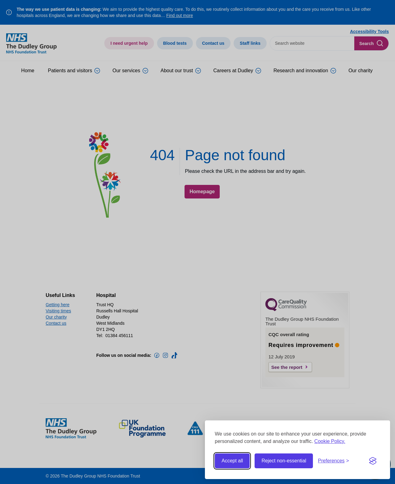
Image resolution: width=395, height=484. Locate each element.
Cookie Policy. (329, 441)
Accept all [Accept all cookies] (232, 460)
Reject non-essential (283, 460)
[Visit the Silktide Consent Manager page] (372, 460)
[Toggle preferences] (333, 461)
